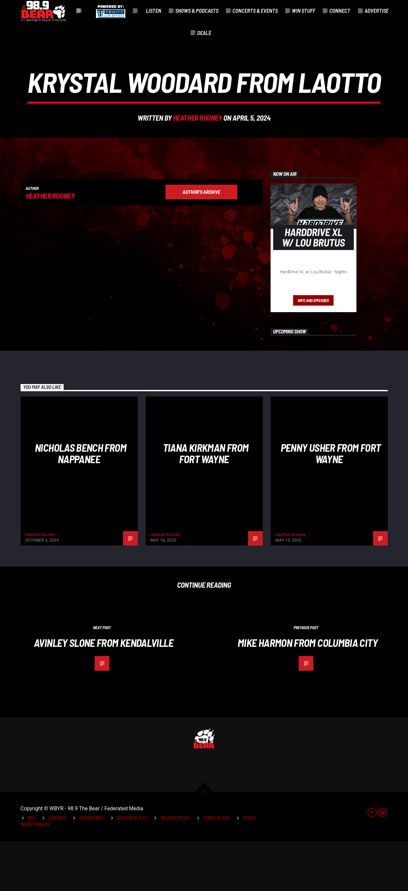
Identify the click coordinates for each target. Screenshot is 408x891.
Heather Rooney (197, 142)
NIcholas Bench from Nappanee (80, 503)
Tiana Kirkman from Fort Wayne (205, 503)
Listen (153, 10)
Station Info (91, 867)
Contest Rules (132, 867)
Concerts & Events (255, 10)
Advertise (376, 10)
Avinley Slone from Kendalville (103, 692)
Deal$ (204, 32)
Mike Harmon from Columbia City (308, 692)
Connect (339, 10)
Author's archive (201, 241)
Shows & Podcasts (196, 10)
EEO (31, 867)
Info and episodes (313, 350)
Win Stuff (303, 10)
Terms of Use (216, 867)
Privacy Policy (175, 867)
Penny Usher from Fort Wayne (331, 503)
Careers (57, 867)
